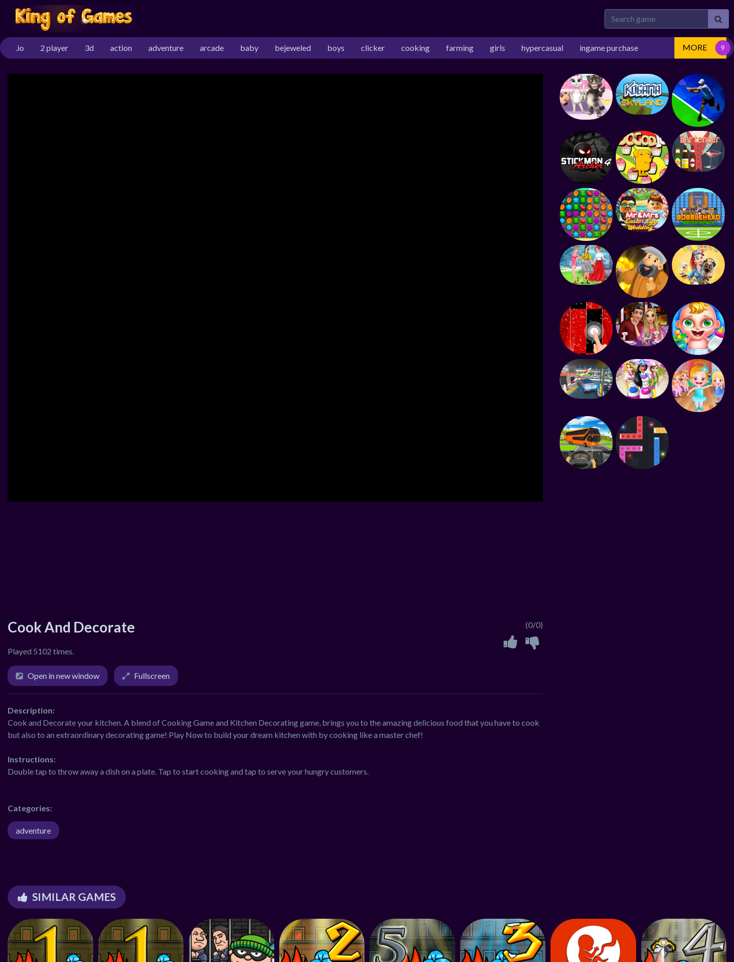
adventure (33, 830)
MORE (695, 47)
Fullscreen (152, 675)
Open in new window (63, 675)
